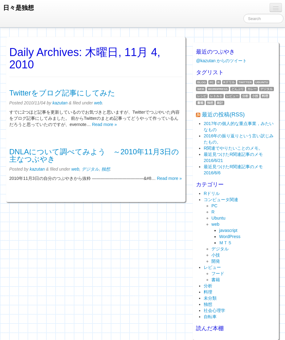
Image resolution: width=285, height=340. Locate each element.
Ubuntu (261, 82)
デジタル (90, 169)
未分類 (210, 298)
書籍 (200, 102)
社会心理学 (214, 310)
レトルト (216, 96)
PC (212, 82)
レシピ (201, 96)
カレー (252, 89)
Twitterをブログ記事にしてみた (62, 93)
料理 (265, 96)
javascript (228, 230)
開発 (215, 261)
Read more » (104, 124)
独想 (105, 169)
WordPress (218, 89)
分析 (245, 96)
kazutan (59, 102)
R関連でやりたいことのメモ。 (233, 148)
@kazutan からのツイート (221, 60)
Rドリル (229, 82)
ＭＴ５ (225, 242)
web (98, 102)
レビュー (232, 96)
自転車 (210, 316)
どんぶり (237, 89)
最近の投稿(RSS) (223, 114)
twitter (245, 82)
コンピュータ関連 (221, 199)
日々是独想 (18, 7)
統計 (220, 102)
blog (201, 82)
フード (217, 273)
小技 (255, 96)
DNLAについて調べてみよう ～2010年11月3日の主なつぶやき (94, 155)
